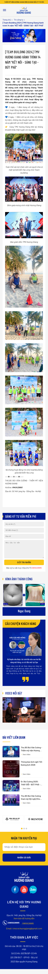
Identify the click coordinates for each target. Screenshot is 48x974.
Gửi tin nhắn (24, 565)
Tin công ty (18, 19)
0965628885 (24, 887)
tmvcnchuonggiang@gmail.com (24, 892)
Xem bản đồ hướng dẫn (24, 882)
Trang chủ (7, 19)
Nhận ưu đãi (24, 833)
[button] (22, 804)
